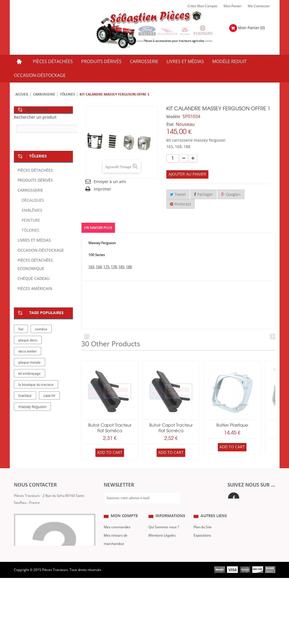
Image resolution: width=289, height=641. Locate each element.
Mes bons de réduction (121, 585)
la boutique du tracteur (36, 385)
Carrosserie (44, 94)
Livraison (155, 568)
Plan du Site (203, 543)
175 (106, 267)
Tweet (178, 194)
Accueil (22, 94)
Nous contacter (205, 568)
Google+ (231, 194)
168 (99, 267)
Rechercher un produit (35, 117)
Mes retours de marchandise (115, 556)
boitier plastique (232, 425)
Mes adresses (114, 568)
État (170, 124)
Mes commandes (117, 543)
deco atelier (27, 351)
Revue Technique (207, 560)
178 (114, 267)
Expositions (202, 552)
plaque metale (29, 362)
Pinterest (180, 204)
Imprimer (102, 189)
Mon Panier (232, 6)
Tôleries (67, 94)
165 (91, 267)
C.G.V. (153, 560)
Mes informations (117, 577)
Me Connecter (259, 6)
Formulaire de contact (36, 519)
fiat (20, 329)
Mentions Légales (162, 552)
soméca (41, 329)
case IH (49, 396)
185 (121, 267)
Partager (203, 194)
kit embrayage (29, 373)
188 (129, 267)
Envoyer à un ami (110, 181)
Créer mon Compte (202, 6)
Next (272, 336)
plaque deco (27, 340)
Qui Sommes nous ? (164, 543)
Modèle (173, 116)
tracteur (25, 396)
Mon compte (124, 532)
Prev (87, 336)
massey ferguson (32, 407)
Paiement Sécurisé (163, 577)
